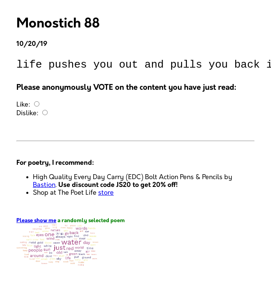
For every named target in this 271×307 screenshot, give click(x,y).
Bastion (44, 187)
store (106, 195)
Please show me (36, 223)
